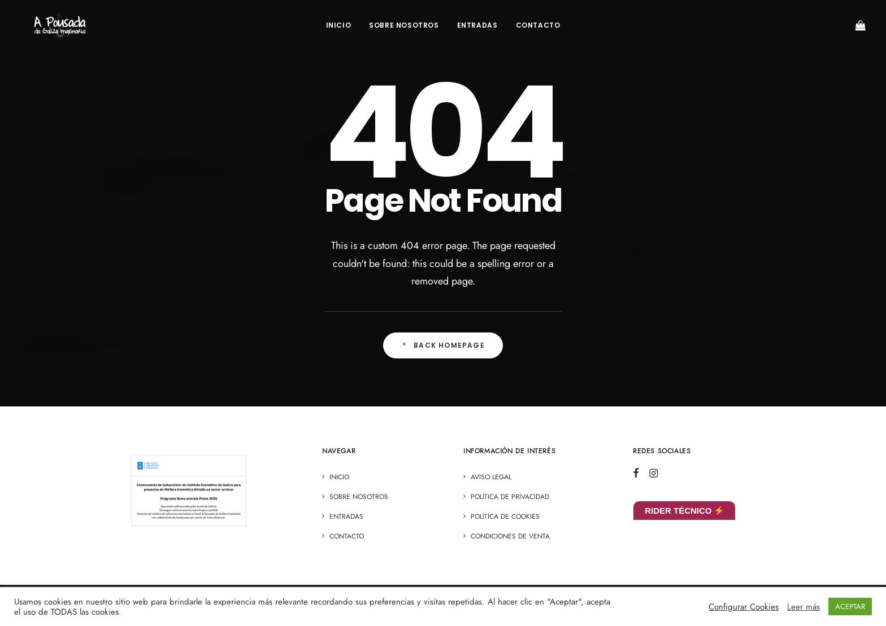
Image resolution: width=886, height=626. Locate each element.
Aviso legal (491, 477)
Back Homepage (443, 345)
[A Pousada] (62, 26)
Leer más (803, 607)
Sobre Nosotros (403, 26)
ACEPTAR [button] (850, 606)
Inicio (338, 26)
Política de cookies (505, 516)
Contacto (538, 26)
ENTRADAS (477, 26)
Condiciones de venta (510, 536)
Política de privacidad (510, 497)
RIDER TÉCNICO (684, 510)
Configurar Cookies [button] (744, 607)
